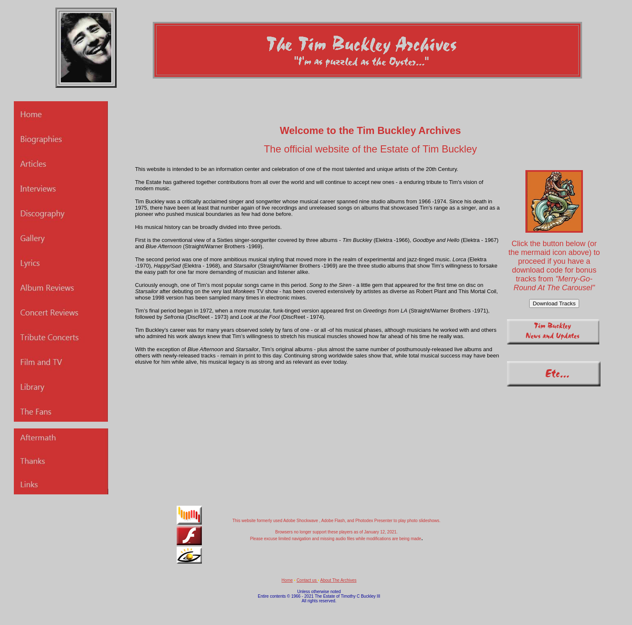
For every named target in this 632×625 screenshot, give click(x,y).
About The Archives (338, 580)
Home (287, 580)
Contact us (307, 580)
